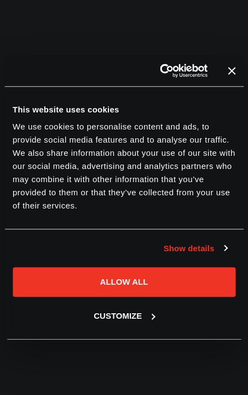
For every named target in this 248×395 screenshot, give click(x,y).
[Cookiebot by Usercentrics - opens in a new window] (159, 71)
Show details (189, 248)
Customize (124, 315)
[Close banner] (231, 71)
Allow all (124, 281)
